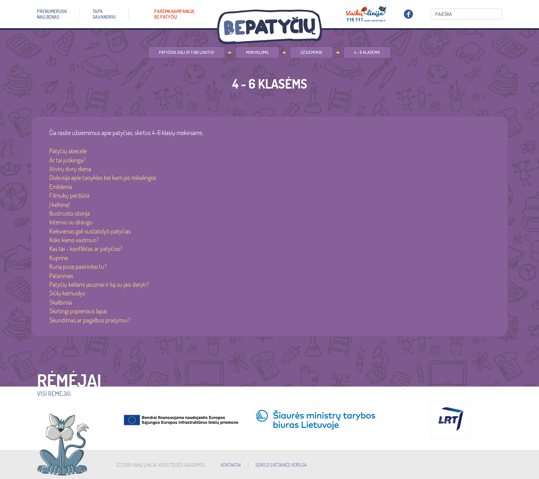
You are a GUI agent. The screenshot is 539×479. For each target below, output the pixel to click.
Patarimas (61, 276)
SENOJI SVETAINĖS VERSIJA (280, 465)
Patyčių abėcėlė (68, 151)
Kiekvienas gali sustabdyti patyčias (90, 231)
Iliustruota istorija (69, 213)
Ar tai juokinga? (67, 160)
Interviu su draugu (71, 222)
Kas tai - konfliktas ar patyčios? (85, 249)
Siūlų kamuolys (67, 293)
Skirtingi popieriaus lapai (78, 311)
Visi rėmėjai (54, 394)
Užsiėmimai (311, 52)
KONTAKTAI (231, 465)
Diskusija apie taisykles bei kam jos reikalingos (102, 178)
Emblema (60, 187)
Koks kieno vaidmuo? (74, 240)
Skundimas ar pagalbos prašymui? (89, 320)
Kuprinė (58, 258)
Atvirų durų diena (70, 169)
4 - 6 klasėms (367, 52)
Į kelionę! (59, 205)
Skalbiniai (60, 302)
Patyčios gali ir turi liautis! (186, 52)
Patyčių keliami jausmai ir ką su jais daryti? (99, 284)
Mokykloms (257, 52)
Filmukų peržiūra (69, 195)
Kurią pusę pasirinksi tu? (78, 266)
